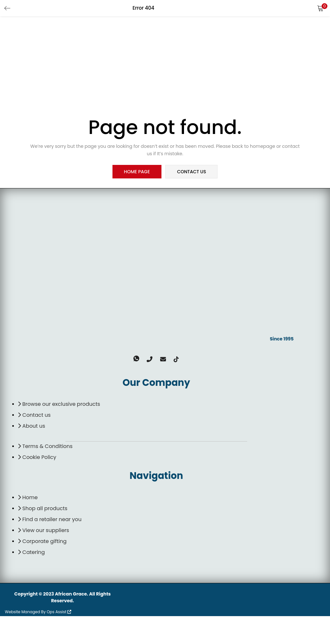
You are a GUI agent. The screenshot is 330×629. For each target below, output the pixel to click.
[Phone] (151, 372)
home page (137, 172)
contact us (191, 172)
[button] (320, 8)
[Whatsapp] (140, 372)
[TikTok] (171, 372)
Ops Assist (59, 624)
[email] (161, 372)
